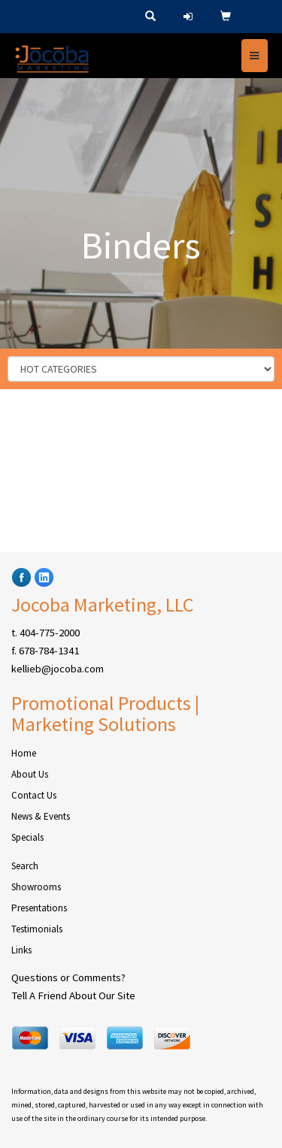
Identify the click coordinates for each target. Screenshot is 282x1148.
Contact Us (33, 795)
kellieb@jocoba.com (57, 668)
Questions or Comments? (68, 977)
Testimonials (36, 929)
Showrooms (36, 887)
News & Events (40, 816)
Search (24, 865)
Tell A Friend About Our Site (73, 995)
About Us (29, 774)
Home (23, 753)
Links (21, 950)
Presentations (39, 908)
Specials (27, 837)
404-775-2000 (50, 632)
